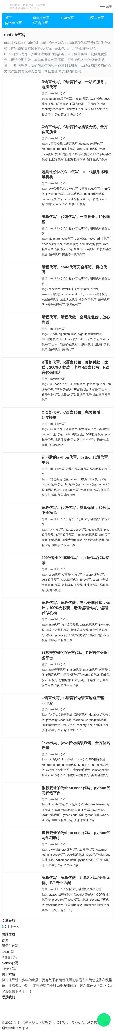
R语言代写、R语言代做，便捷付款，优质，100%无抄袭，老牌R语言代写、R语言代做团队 (75, 367)
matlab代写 (57, 93)
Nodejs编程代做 (52, 244)
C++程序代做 (50, 339)
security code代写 (53, 109)
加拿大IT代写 (74, 109)
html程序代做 (89, 289)
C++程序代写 (77, 384)
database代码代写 (91, 143)
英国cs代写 (73, 304)
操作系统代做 (79, 629)
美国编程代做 (66, 495)
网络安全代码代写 (73, 254)
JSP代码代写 (97, 479)
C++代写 (72, 188)
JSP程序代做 (74, 193)
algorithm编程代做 (89, 334)
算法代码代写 (50, 114)
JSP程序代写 (57, 669)
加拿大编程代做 (72, 540)
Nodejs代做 (95, 529)
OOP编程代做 (51, 725)
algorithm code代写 (61, 238)
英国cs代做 (56, 445)
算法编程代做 (73, 905)
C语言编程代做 (58, 479)
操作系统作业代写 (96, 109)
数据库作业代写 (69, 680)
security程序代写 (91, 244)
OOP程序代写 (94, 434)
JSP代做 (80, 238)
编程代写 (55, 254)
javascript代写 (55, 193)
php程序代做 (72, 484)
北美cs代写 (68, 394)
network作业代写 (99, 238)
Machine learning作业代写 (58, 148)
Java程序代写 (89, 339)
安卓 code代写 (86, 439)
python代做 (89, 484)
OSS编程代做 (70, 579)
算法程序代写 (80, 635)
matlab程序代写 (52, 199)
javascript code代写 (58, 720)
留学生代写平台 (17, 1028)
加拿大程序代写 (80, 770)
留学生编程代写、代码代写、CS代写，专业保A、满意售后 (57, 1022)
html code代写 (69, 339)
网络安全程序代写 (78, 775)
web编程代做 (50, 299)
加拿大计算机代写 (57, 629)
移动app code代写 (58, 635)
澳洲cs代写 (91, 584)
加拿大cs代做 (69, 299)
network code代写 (72, 294)
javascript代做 (51, 294)
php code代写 (58, 899)
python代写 (13, 23)
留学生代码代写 (97, 159)
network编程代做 (74, 199)
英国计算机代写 (71, 114)
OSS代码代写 (63, 389)
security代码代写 (87, 534)
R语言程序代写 (64, 534)
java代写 (67, 18)
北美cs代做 (86, 344)
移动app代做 (100, 770)
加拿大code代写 (87, 148)
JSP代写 (54, 624)
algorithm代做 (67, 334)
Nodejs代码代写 (93, 574)
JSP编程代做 (69, 624)
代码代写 (66, 249)
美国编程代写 (100, 775)
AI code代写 (56, 804)
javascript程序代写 (60, 894)
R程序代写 (68, 725)
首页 (8, 18)
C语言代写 (71, 143)
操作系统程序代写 (80, 154)
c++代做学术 (57, 188)
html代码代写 (87, 429)
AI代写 (53, 334)
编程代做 (55, 349)
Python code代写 (72, 815)
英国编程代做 (69, 685)
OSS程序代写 (50, 579)
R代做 (84, 899)
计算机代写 (65, 910)
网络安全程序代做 (60, 640)
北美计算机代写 (65, 439)
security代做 (100, 579)
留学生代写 (41, 18)
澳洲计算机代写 (91, 680)
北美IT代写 (101, 725)
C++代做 (54, 849)
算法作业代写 (72, 730)
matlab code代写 (75, 529)
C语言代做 (55, 143)
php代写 (85, 579)
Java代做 (104, 429)
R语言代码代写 (71, 674)
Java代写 (81, 759)
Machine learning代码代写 (90, 720)
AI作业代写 (56, 529)
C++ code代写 (58, 384)
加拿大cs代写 (70, 489)
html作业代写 (70, 289)
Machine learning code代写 (59, 764)
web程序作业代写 (66, 344)
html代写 (54, 759)
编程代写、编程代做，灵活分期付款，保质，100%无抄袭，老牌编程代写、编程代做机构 (76, 608)
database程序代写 (60, 98)
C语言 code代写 (90, 188)
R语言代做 (61, 104)
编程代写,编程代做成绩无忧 (83, 889)
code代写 (55, 289)
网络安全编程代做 (63, 545)
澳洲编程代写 (55, 905)
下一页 (15, 926)
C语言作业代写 (72, 574)
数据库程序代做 (75, 159)
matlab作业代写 (94, 193)
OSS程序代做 (95, 854)
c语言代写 (40, 23)
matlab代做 (74, 669)
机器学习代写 (88, 299)
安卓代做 (61, 154)
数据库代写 (56, 159)
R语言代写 (97, 18)
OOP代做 (96, 98)
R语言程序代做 (95, 104)
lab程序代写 (86, 849)
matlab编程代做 (74, 434)
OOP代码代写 (51, 815)
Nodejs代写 (82, 809)
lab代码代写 (69, 849)
